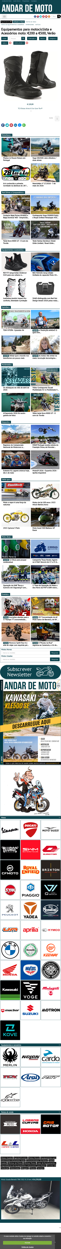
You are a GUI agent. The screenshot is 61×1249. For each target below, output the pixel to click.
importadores (30, 24)
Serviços (40, 1168)
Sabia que (6, 479)
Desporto (6, 422)
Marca (42, 38)
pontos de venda (31, 22)
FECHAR (27, 1243)
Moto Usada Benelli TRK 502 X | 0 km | (30, 1198)
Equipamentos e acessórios (13, 250)
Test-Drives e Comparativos (13, 192)
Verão (4, 43)
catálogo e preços (18, 22)
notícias (37, 24)
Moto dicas (7, 537)
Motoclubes (15, 1168)
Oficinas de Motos (15, 1163)
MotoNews (7, 135)
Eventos (6, 594)
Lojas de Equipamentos (46, 1163)
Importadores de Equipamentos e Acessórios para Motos (23, 1166)
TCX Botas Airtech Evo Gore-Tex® (30, 108)
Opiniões (6, 307)
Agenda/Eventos (20, 1158)
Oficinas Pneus (30, 1163)
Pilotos (33, 1168)
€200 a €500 (19, 43)
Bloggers (24, 1168)
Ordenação (32, 38)
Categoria (52, 38)
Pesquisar (54, 653)
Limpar (4, 38)
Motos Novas (34, 1158)
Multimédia (7, 364)
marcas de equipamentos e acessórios (12, 24)
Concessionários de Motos (37, 1160)
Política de (27, 1247)
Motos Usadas (6, 1158)
